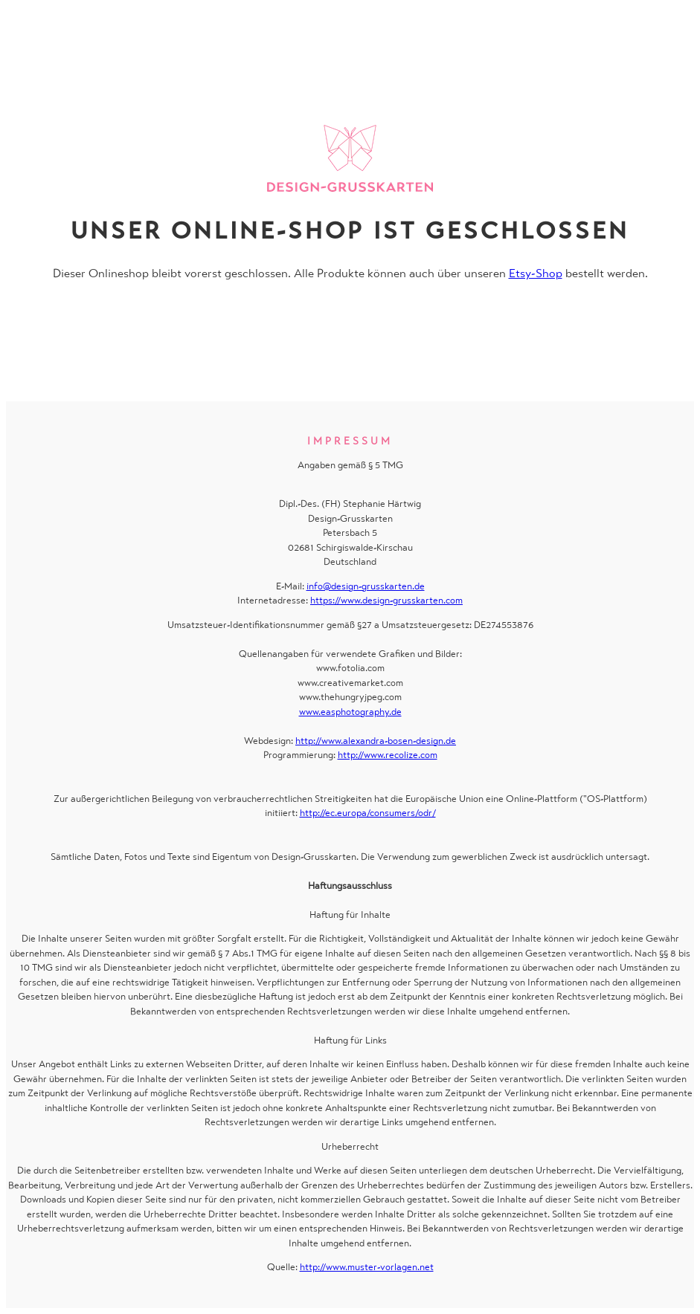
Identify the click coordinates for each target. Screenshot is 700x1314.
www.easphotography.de (350, 711)
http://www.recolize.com (387, 754)
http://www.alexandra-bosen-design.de (375, 740)
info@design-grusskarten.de (365, 586)
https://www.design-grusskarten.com (386, 600)
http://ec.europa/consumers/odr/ (368, 812)
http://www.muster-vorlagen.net (367, 1266)
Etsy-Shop (535, 273)
